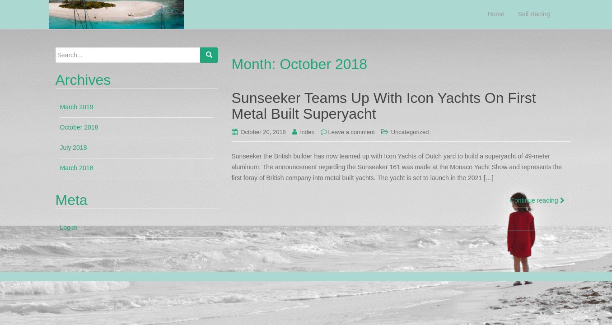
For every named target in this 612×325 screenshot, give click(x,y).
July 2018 (73, 147)
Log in (68, 227)
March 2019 (76, 107)
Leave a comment (351, 132)
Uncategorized (410, 132)
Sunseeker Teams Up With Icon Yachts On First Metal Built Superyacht (384, 106)
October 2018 (79, 127)
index (307, 132)
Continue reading (537, 200)
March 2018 (76, 168)
